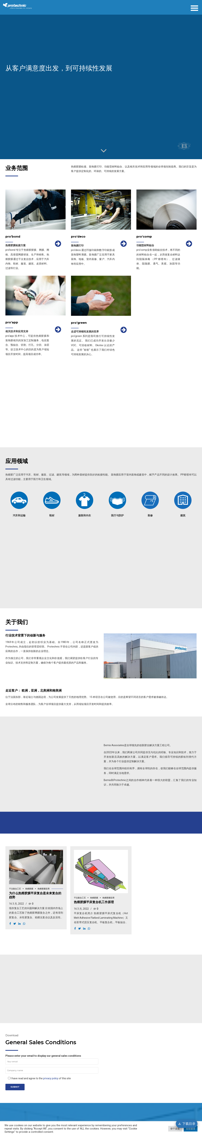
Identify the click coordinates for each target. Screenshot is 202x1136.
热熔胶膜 (29, 888)
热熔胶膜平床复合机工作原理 (94, 902)
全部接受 (190, 1128)
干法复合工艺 (15, 888)
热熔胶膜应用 (44, 888)
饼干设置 (175, 1128)
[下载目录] (186, 1124)
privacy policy (50, 1078)
